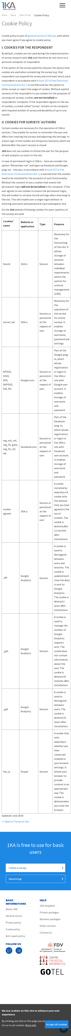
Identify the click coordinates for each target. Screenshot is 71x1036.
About (13, 15)
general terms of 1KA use (42, 35)
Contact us (46, 932)
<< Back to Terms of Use (15, 821)
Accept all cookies (56, 1024)
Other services (48, 925)
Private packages (49, 912)
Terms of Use (24, 15)
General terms (14, 915)
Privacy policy (13, 922)
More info (30, 1025)
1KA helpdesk (47, 905)
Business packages (50, 919)
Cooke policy (13, 929)
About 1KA (12, 909)
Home (4, 15)
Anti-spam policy (15, 936)
